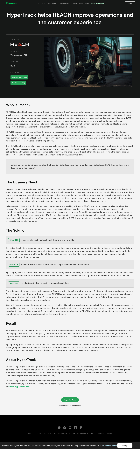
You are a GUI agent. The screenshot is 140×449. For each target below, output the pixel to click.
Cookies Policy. (110, 445)
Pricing (74, 3)
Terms (109, 433)
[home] (12, 3)
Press (39, 433)
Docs (81, 3)
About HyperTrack (80, 433)
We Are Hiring (64, 433)
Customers (64, 3)
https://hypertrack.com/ (19, 386)
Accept (125, 445)
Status (30, 433)
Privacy (101, 433)
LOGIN (130, 3)
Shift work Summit (98, 3)
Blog (87, 3)
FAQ (92, 433)
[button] (41, 3)
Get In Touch (50, 433)
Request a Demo (70, 400)
